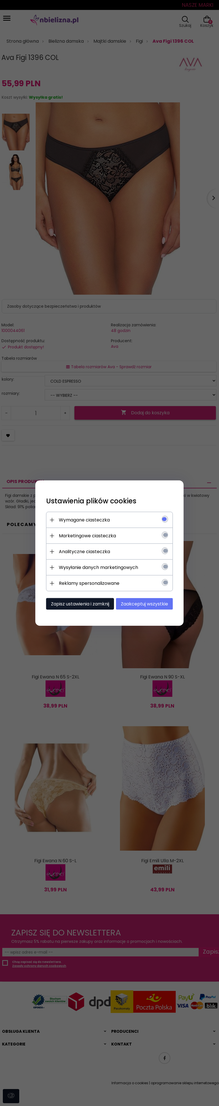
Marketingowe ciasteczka (85, 535)
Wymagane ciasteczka (82, 519)
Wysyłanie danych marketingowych (96, 567)
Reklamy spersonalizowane (87, 583)
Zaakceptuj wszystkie (146, 603)
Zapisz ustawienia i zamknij (78, 603)
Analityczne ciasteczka (82, 551)
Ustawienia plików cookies (89, 501)
